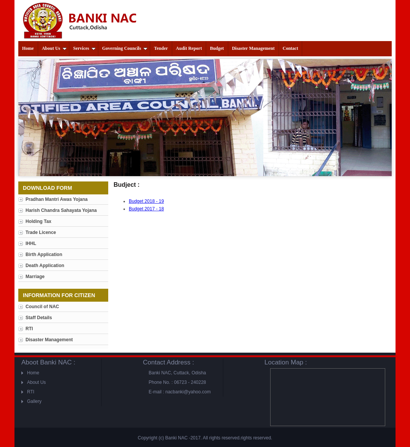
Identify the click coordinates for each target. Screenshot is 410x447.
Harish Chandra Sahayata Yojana (61, 210)
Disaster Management (253, 48)
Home (28, 48)
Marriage (35, 276)
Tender (161, 48)
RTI (29, 328)
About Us (54, 48)
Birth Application (44, 254)
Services (84, 48)
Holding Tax (38, 221)
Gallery (34, 401)
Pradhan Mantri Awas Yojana (57, 199)
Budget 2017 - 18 (146, 209)
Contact (290, 48)
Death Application (45, 265)
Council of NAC (42, 306)
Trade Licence (41, 232)
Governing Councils (124, 48)
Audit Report (189, 48)
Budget (217, 48)
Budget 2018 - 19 (146, 201)
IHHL (31, 243)
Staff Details (39, 317)
